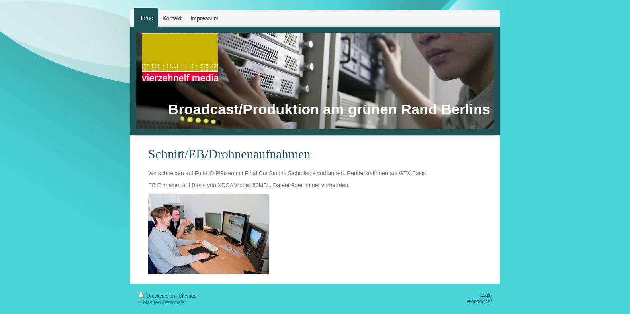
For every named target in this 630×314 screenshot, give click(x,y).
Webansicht (479, 301)
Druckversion (157, 296)
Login (486, 295)
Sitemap (187, 296)
